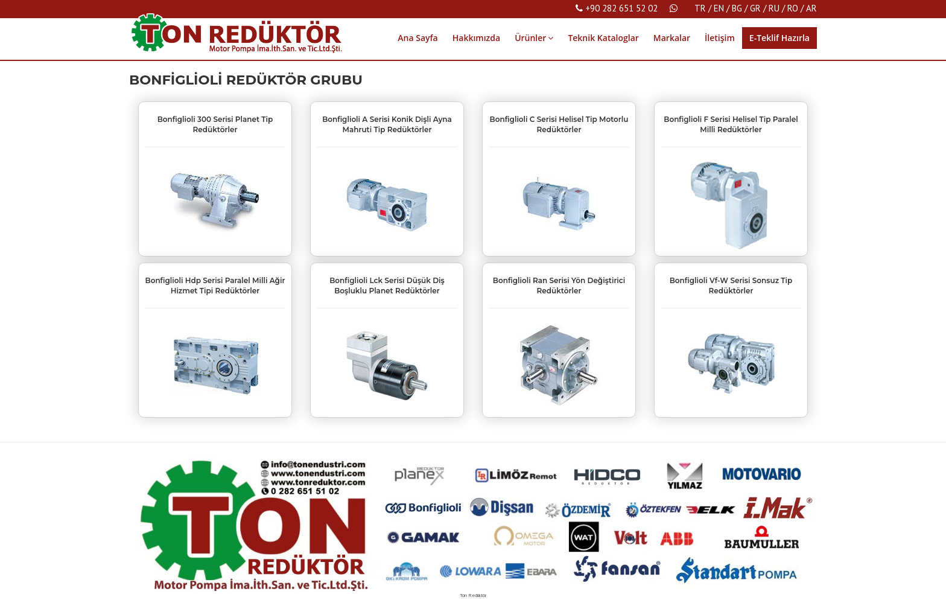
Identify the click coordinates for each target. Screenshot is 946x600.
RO (792, 8)
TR (700, 8)
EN (719, 8)
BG (737, 8)
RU (774, 8)
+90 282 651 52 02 (617, 8)
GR (755, 8)
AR (811, 8)
